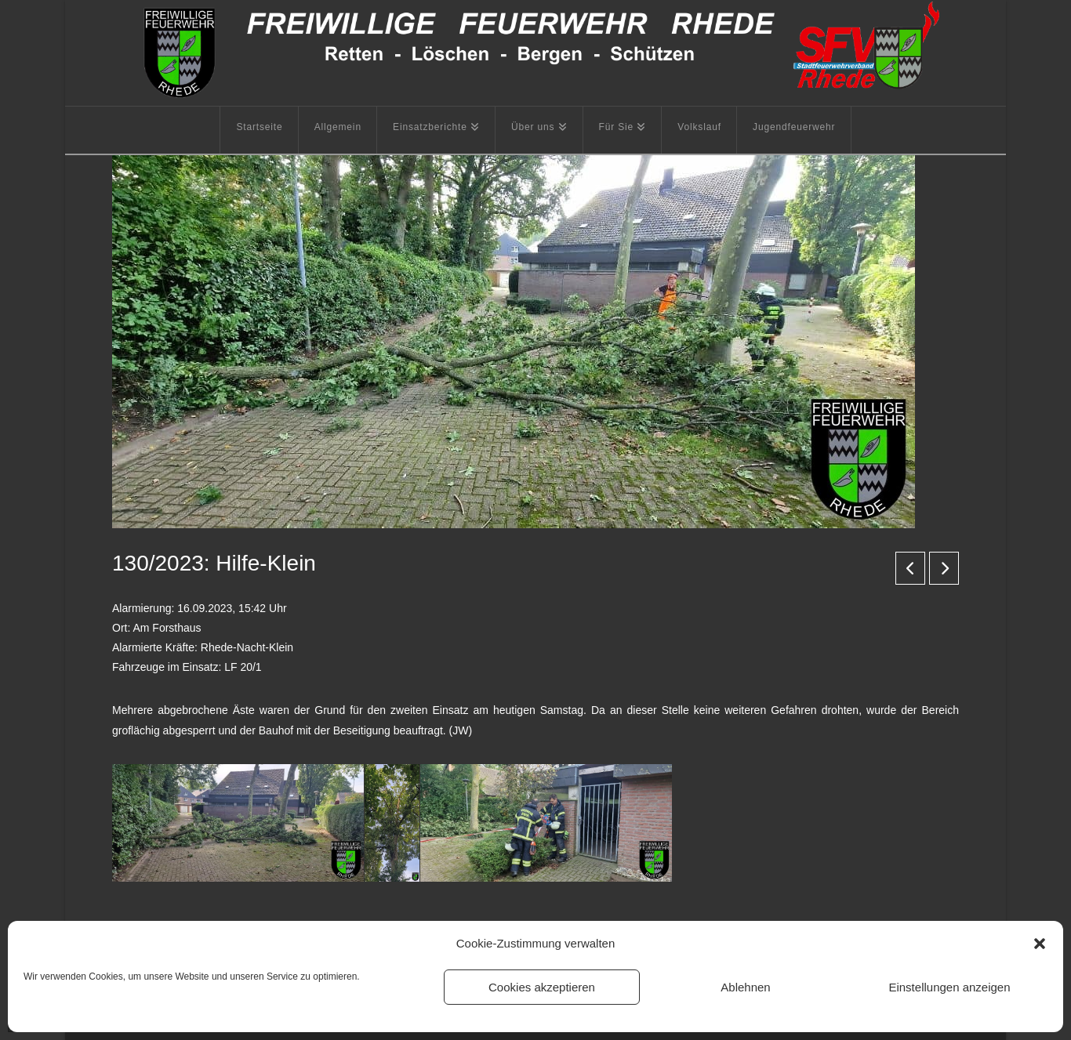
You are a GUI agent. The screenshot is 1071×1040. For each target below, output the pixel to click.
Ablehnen (745, 987)
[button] (1039, 943)
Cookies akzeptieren (541, 987)
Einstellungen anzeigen (949, 987)
